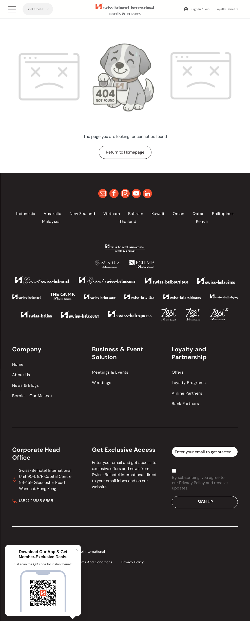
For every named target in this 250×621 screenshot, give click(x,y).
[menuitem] (38, 9)
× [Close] (76, 549)
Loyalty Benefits (227, 9)
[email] (102, 194)
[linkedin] (147, 194)
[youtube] (136, 194)
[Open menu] (12, 9)
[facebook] (114, 194)
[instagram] (125, 194)
